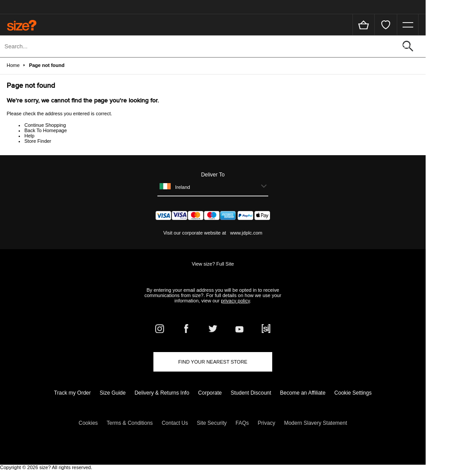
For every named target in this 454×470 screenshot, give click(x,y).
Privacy (266, 423)
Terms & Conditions (130, 423)
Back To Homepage (45, 130)
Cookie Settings (353, 393)
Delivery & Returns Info (161, 393)
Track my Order (72, 393)
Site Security (212, 423)
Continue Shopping (45, 125)
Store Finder (37, 141)
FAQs (242, 423)
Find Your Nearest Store (212, 361)
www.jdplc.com (245, 232)
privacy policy (235, 300)
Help (29, 135)
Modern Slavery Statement (315, 423)
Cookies (88, 423)
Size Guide (113, 393)
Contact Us (175, 423)
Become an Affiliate (303, 393)
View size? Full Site (213, 263)
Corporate (210, 393)
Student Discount (251, 393)
